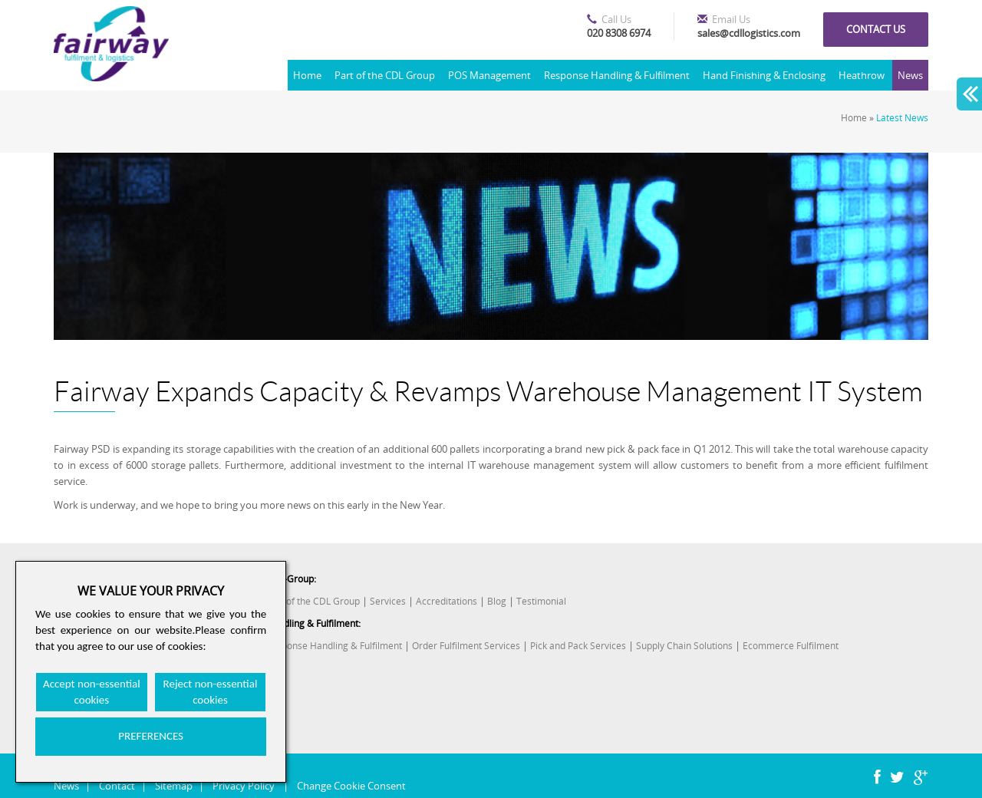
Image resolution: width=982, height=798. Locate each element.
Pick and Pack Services (578, 645)
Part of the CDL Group (384, 75)
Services (388, 601)
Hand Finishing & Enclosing (764, 75)
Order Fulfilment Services (466, 645)
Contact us (875, 29)
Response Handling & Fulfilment (617, 75)
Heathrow (862, 75)
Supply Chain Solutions (684, 645)
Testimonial (541, 601)
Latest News (902, 117)
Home (307, 75)
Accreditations (446, 601)
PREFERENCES (150, 736)
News (910, 75)
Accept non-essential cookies (91, 692)
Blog (496, 601)
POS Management (489, 75)
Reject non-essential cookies (210, 692)
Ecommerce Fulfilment (791, 645)
